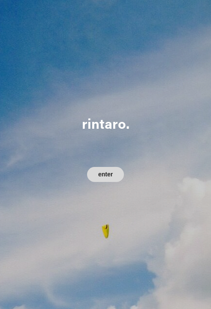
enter (105, 174)
